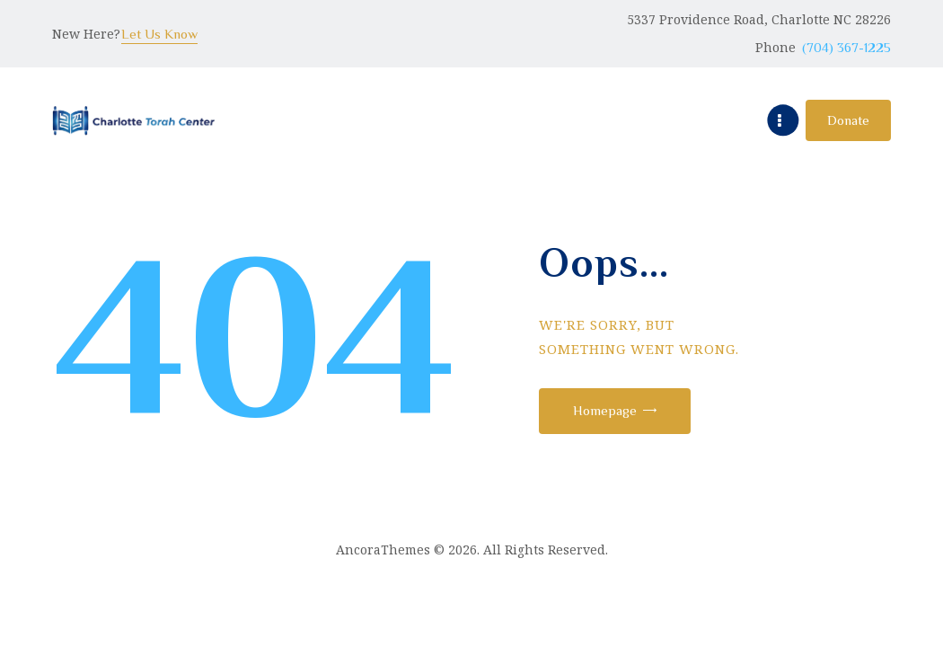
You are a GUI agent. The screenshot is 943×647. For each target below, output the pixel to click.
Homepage (611, 410)
